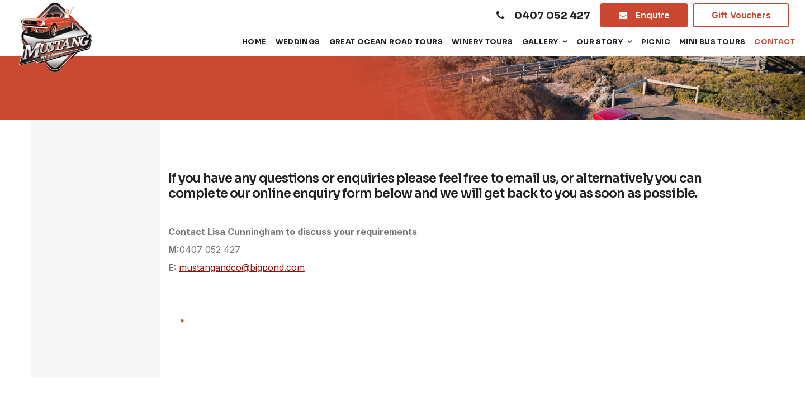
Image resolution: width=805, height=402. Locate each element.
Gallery (540, 41)
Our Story (599, 41)
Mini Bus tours (712, 41)
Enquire (653, 15)
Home (254, 41)
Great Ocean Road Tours (386, 41)
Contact (774, 41)
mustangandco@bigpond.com (242, 267)
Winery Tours (482, 41)
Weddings (298, 41)
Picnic (655, 41)
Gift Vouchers (741, 15)
